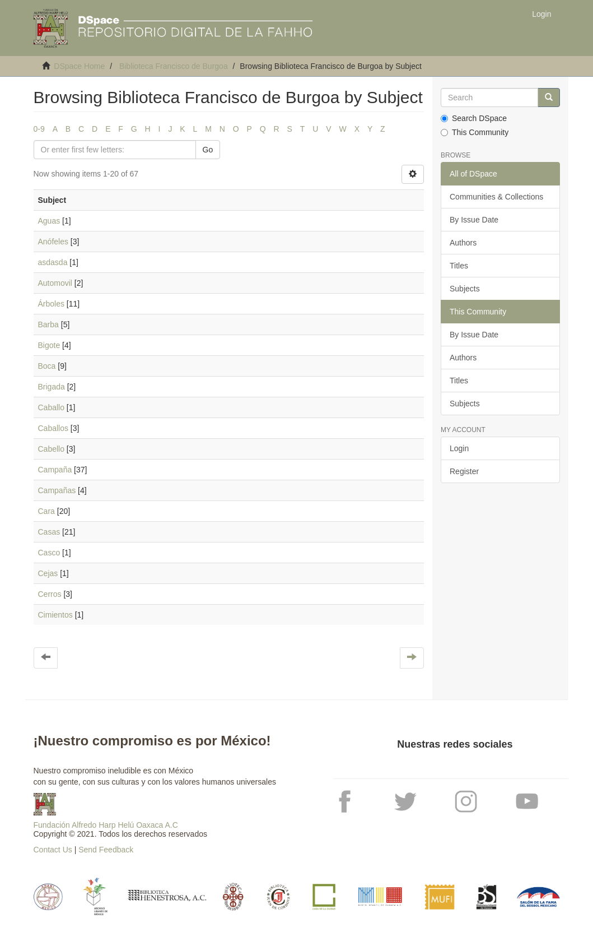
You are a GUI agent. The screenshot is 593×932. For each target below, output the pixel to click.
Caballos (53, 428)
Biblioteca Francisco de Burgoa (173, 66)
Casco (49, 552)
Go (208, 149)
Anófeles (53, 241)
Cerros (50, 594)
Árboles (51, 303)
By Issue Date (474, 219)
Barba (48, 324)
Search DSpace (474, 118)
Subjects (465, 288)
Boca (47, 365)
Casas (49, 531)
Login (459, 448)
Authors (463, 242)
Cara (46, 511)
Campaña (55, 469)
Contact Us (53, 849)
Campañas (57, 490)
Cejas (48, 573)
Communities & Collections (496, 196)
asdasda (53, 262)
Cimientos (55, 614)
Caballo (51, 407)
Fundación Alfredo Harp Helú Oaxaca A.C (106, 824)
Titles (459, 265)
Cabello (51, 448)
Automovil (55, 283)
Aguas (49, 220)
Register (464, 471)
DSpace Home (79, 66)
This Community (474, 132)
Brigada (51, 386)
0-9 (39, 128)
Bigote (49, 345)
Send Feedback (105, 849)
